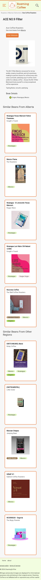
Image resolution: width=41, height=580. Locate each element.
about (9, 560)
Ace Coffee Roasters (29, 13)
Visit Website (12, 35)
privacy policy (4, 566)
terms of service (15, 566)
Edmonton (17, 13)
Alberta (10, 13)
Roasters (4, 13)
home (4, 560)
